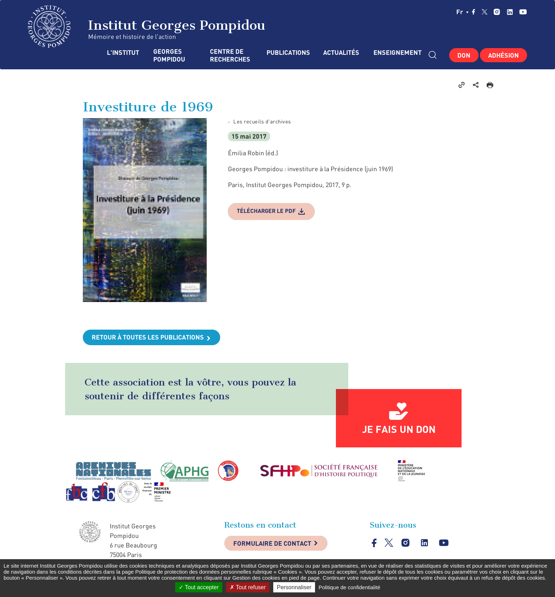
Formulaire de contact (272, 543)
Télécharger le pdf (266, 210)
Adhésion (503, 55)
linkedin (510, 12)
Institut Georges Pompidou (146, 26)
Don (463, 55)
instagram (497, 12)
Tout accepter (199, 587)
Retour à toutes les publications (148, 337)
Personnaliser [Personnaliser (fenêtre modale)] (294, 587)
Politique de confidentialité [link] (349, 587)
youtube (523, 12)
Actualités (341, 52)
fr (462, 12)
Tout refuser (248, 587)
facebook (473, 11)
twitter (484, 11)
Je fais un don (399, 429)
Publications (288, 52)
